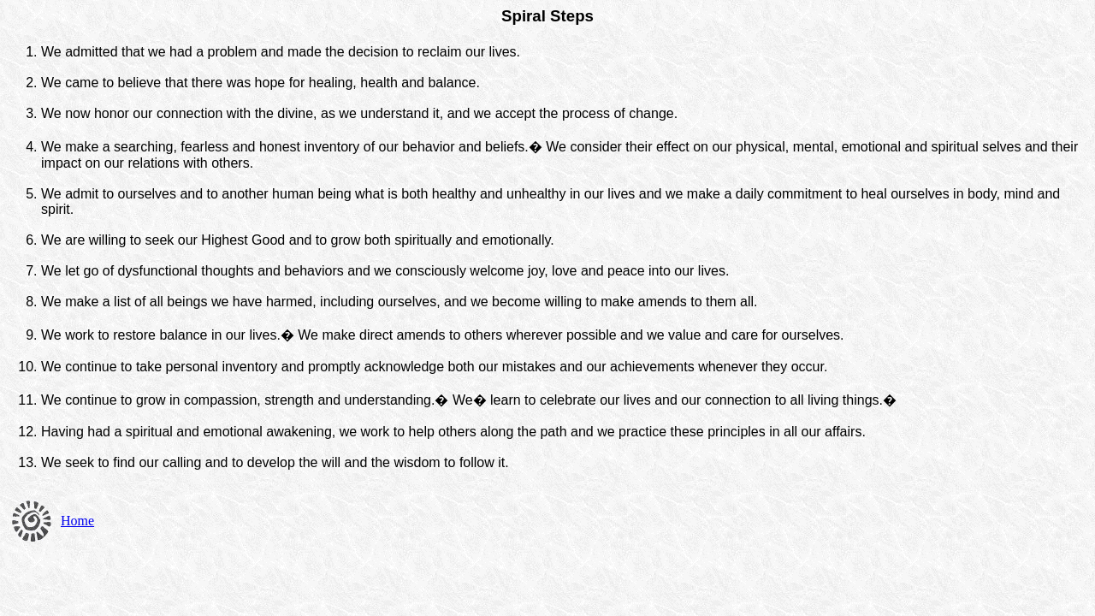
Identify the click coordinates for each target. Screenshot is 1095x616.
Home (77, 520)
